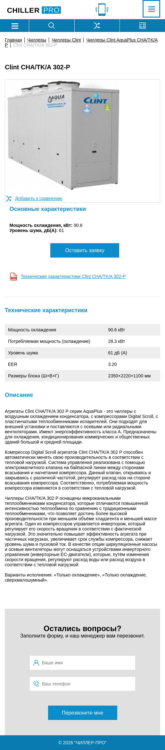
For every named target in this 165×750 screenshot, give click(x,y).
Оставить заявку (84, 250)
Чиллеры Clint (66, 40)
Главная (13, 40)
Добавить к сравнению (38, 198)
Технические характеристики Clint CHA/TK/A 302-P (73, 276)
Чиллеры (36, 40)
